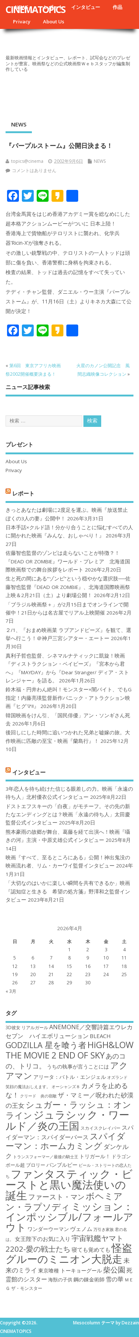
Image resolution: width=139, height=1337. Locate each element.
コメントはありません (34, 170)
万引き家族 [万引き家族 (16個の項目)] (103, 1229)
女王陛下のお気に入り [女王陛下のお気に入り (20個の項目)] (42, 1238)
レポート (23, 493)
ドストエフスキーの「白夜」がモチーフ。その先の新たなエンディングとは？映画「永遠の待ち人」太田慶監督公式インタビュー (68, 814)
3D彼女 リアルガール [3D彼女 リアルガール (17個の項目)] (27, 1027)
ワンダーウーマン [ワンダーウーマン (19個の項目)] (48, 1228)
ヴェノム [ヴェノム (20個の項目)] (81, 1228)
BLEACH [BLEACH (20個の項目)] (100, 1036)
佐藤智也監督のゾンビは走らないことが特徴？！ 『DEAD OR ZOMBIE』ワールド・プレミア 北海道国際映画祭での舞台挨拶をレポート (68, 561)
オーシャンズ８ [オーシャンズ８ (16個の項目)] (66, 1086)
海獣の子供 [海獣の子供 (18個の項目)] (60, 1279)
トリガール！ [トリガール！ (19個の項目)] (94, 1156)
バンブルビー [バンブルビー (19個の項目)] (61, 1164)
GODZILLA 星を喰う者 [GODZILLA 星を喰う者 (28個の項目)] (46, 1045)
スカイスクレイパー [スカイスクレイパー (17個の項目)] (100, 1128)
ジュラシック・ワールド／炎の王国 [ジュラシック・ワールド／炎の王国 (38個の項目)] (67, 1119)
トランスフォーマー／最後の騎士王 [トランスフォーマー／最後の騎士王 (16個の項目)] (45, 1156)
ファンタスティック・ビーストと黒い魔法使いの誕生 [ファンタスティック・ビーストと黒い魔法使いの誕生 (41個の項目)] (69, 1184)
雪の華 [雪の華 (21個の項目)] (114, 1279)
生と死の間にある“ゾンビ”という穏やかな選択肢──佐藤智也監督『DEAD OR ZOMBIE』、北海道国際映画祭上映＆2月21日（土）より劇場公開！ (68, 587)
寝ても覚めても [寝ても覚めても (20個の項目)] (91, 1249)
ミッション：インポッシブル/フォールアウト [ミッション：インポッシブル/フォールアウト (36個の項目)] (69, 1216)
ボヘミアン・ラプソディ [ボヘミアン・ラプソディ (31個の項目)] (64, 1201)
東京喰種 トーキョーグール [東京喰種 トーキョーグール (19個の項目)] (70, 1270)
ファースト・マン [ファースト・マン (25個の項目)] (56, 1197)
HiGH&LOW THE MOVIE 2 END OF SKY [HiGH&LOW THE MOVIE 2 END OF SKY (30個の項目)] (69, 1050)
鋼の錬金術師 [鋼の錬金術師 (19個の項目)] (89, 1279)
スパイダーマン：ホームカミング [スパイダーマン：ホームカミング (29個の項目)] (65, 1141)
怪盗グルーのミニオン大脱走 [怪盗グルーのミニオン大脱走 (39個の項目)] (69, 1253)
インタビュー (85, 7)
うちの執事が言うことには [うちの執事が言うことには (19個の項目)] (78, 1066)
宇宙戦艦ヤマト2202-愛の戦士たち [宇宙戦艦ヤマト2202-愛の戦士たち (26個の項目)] (64, 1243)
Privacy (21, 21)
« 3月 (11, 991)
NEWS (18, 124)
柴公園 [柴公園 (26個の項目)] (114, 1269)
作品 (117, 7)
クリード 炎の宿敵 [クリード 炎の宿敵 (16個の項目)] (38, 1096)
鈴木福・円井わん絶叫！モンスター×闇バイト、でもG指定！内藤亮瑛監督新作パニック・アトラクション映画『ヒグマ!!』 (69, 697)
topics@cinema (27, 161)
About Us (53, 21)
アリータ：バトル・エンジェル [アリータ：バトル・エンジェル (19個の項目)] (69, 1076)
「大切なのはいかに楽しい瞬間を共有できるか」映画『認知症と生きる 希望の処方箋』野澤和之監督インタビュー (68, 891)
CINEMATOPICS (35, 9)
